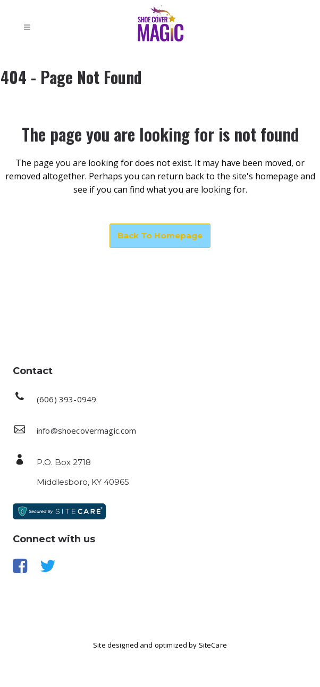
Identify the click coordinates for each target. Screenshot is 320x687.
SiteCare (213, 645)
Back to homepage (160, 235)
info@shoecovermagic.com (86, 430)
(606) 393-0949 (66, 399)
